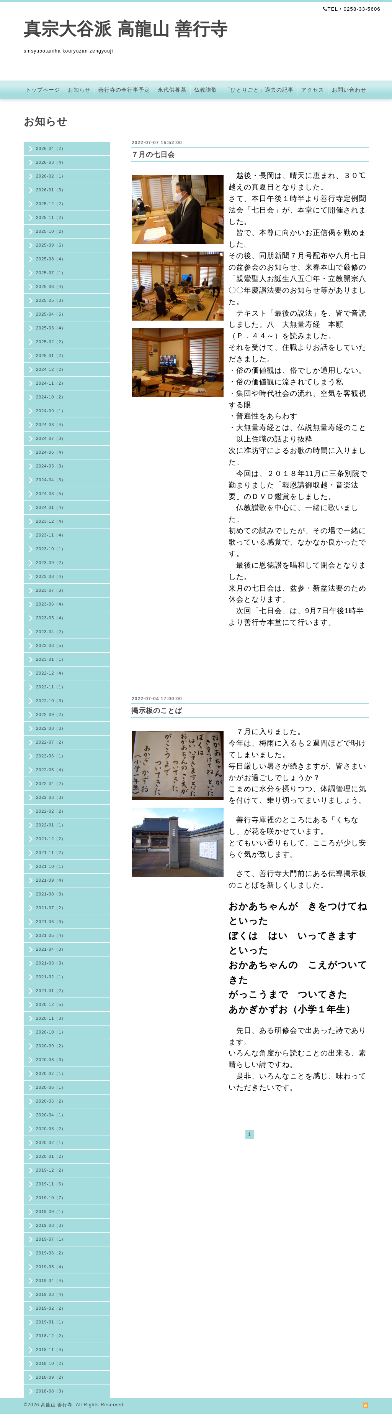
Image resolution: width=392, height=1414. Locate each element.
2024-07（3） (51, 438)
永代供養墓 (172, 90)
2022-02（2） (51, 811)
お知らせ (79, 90)
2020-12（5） (51, 1004)
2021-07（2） (51, 907)
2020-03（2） (51, 1128)
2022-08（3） (51, 728)
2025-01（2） (51, 355)
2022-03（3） (51, 797)
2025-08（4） (51, 259)
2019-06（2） (51, 1253)
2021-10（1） (51, 866)
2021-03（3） (51, 963)
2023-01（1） (51, 659)
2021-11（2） (51, 852)
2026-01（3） (51, 190)
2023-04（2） (51, 631)
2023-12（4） (51, 521)
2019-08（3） (51, 1225)
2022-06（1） (51, 756)
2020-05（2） (51, 1101)
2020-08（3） (51, 1059)
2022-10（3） (51, 700)
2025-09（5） (51, 245)
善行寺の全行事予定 (124, 90)
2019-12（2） (51, 1170)
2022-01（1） (51, 825)
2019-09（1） (51, 1211)
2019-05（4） (51, 1266)
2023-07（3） (51, 590)
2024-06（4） (51, 452)
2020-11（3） (51, 1018)
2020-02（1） (51, 1142)
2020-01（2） (51, 1156)
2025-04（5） (51, 314)
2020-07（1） (51, 1073)
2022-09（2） (51, 714)
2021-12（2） (51, 838)
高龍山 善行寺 (56, 1404)
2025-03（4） (51, 328)
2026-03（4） (51, 162)
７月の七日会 (153, 154)
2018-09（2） (51, 1377)
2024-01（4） (51, 507)
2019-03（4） (51, 1294)
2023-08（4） (51, 576)
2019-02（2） (51, 1308)
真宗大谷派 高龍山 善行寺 (126, 29)
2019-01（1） (51, 1322)
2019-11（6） (51, 1184)
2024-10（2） (51, 397)
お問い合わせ (349, 90)
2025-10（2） (51, 231)
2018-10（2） (51, 1363)
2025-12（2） (51, 203)
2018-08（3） (51, 1391)
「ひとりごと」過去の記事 (259, 90)
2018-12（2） (51, 1335)
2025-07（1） (51, 272)
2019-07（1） (51, 1239)
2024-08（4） (51, 424)
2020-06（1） (51, 1087)
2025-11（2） (51, 217)
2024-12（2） (51, 369)
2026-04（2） (51, 148)
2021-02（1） (51, 976)
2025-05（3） (51, 300)
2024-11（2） (51, 383)
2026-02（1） (51, 176)
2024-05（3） (51, 466)
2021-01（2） (51, 990)
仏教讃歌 (205, 90)
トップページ (43, 90)
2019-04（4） (51, 1280)
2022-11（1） (51, 687)
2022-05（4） (51, 769)
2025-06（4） (51, 286)
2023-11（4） (51, 535)
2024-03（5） (51, 493)
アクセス (312, 90)
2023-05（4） (51, 618)
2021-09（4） (51, 880)
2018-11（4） (51, 1349)
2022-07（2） (51, 742)
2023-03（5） (51, 645)
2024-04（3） (51, 479)
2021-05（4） (51, 935)
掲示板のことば (156, 710)
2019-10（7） (51, 1197)
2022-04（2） (51, 783)
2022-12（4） (51, 673)
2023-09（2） (51, 562)
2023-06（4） (51, 604)
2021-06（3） (51, 921)
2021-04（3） (51, 949)
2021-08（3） (51, 894)
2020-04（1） (51, 1115)
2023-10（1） (51, 549)
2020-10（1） (51, 1032)
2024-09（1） (51, 410)
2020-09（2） (51, 1046)
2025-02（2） (51, 341)
